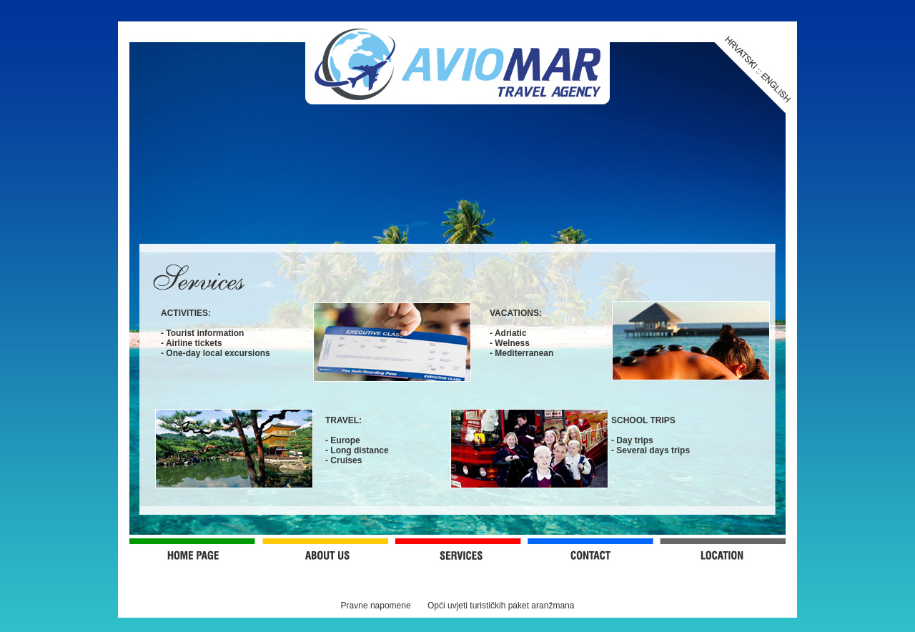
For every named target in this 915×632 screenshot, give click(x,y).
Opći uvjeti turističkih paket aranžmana (500, 606)
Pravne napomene (376, 606)
